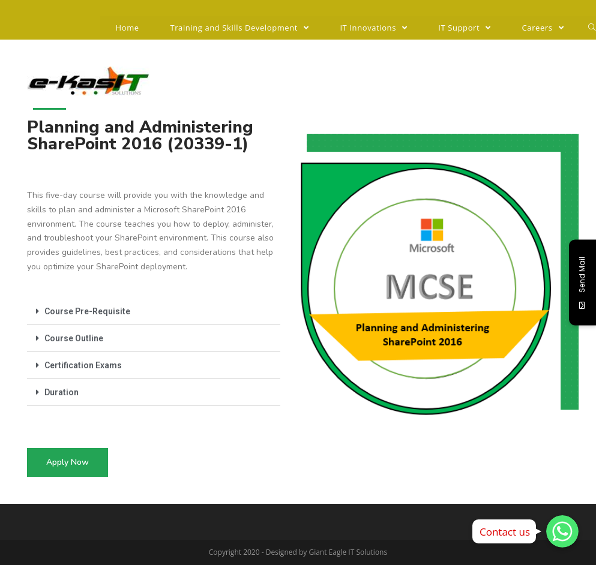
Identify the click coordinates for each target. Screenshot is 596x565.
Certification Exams (83, 365)
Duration (61, 392)
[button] (67, 462)
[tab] (153, 311)
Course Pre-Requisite (87, 311)
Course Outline (73, 338)
